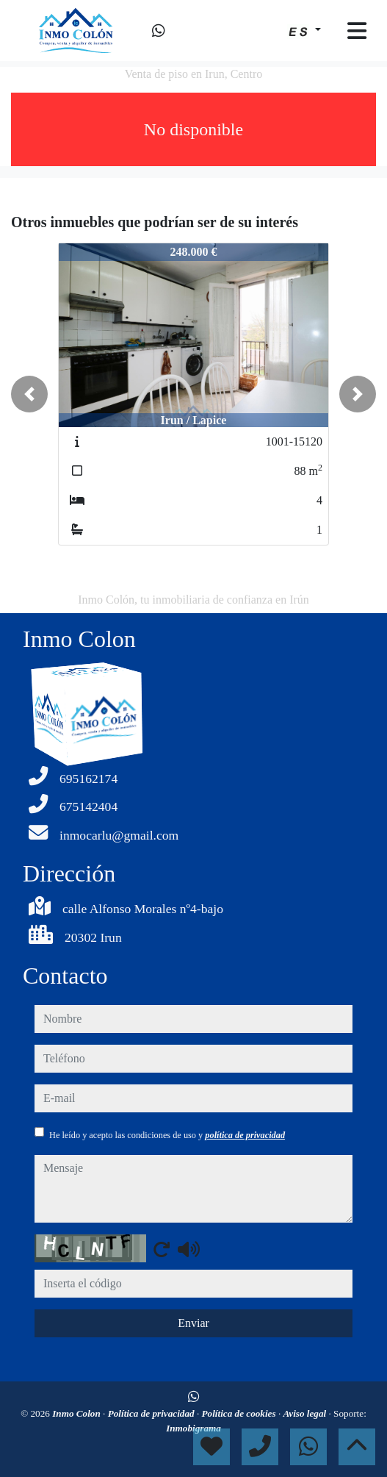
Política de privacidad (152, 1413)
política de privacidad (245, 1135)
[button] (29, 394)
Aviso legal (305, 1413)
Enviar (193, 1323)
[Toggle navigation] (357, 31)
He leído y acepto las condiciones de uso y (167, 1135)
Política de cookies (240, 1413)
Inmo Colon (77, 1413)
